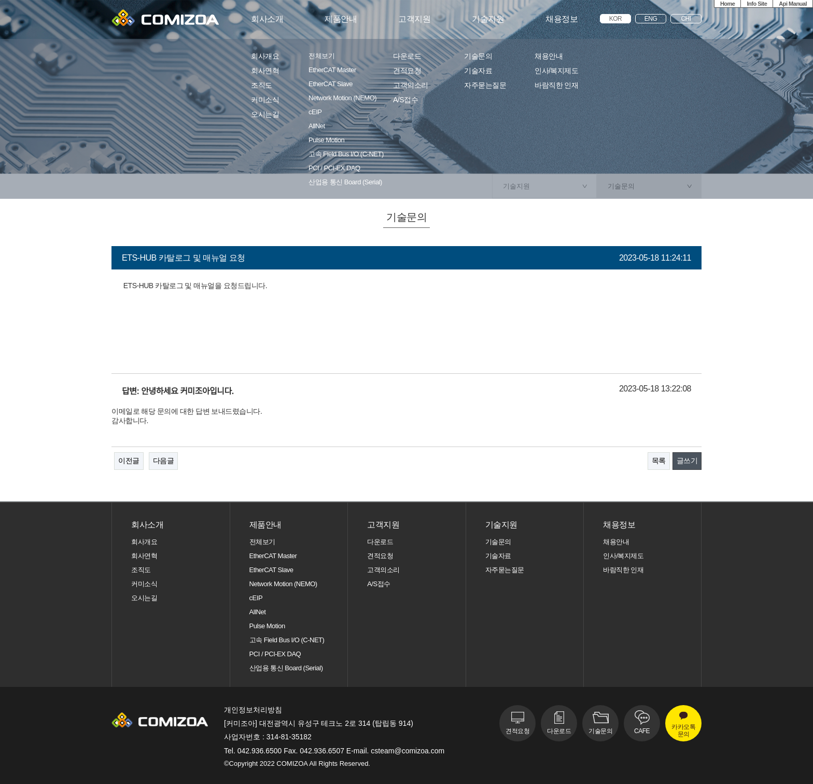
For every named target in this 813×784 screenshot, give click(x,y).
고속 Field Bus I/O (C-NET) (346, 154)
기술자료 (478, 71)
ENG (650, 18)
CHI (686, 18)
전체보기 (321, 56)
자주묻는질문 (485, 85)
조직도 (261, 85)
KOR (615, 18)
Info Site (757, 4)
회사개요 (265, 56)
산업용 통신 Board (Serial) (345, 182)
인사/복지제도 (556, 71)
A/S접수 (405, 100)
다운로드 (407, 56)
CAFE (642, 731)
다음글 (163, 460)
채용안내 (549, 56)
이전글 (128, 460)
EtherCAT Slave (331, 84)
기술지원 (488, 19)
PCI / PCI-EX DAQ (334, 168)
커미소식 (265, 100)
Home (727, 4)
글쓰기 (687, 460)
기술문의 (478, 56)
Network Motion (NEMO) (342, 98)
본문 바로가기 (0, 0)
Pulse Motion (326, 140)
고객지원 (414, 19)
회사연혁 (265, 71)
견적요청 (407, 71)
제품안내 (341, 19)
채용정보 (561, 19)
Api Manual (793, 4)
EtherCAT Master (332, 70)
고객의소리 (410, 85)
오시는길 (265, 114)
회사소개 (267, 19)
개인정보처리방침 (253, 710)
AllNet (317, 126)
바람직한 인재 (556, 85)
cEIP (315, 112)
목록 (659, 460)
